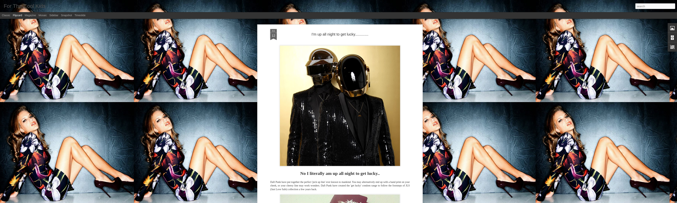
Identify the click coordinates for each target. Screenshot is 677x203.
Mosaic (42, 15)
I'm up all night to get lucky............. (340, 34)
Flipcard (17, 15)
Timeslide (80, 15)
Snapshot (66, 15)
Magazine (30, 15)
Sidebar (53, 15)
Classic (6, 15)
